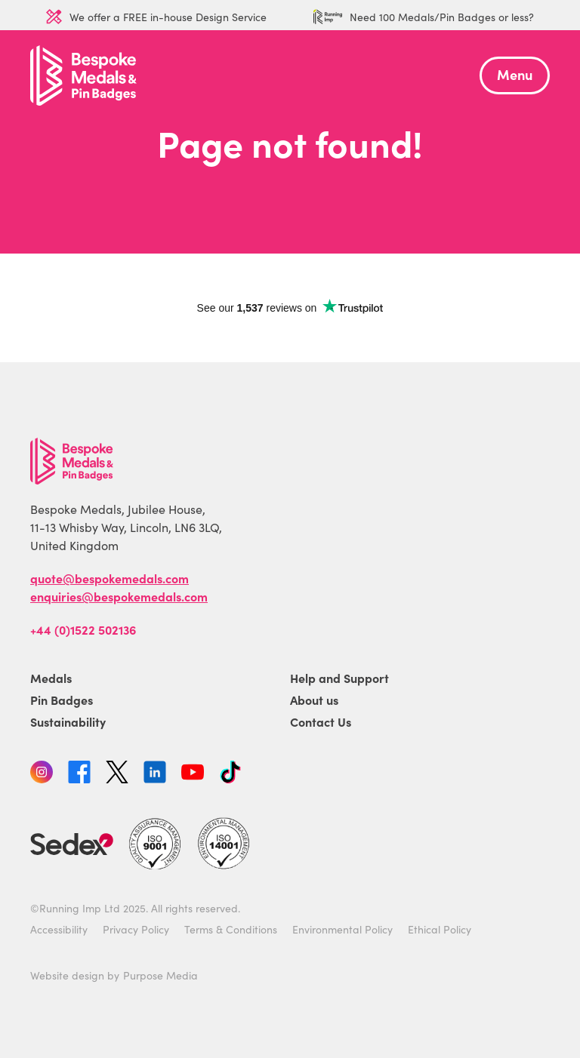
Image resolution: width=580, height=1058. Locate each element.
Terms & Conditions (230, 929)
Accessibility (59, 929)
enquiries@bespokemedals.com (119, 596)
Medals (51, 677)
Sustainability (68, 721)
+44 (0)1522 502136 (83, 629)
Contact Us (320, 721)
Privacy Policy (136, 929)
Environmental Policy (342, 929)
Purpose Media (160, 975)
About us (314, 699)
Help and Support (339, 677)
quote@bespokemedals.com (109, 578)
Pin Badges (61, 699)
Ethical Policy (439, 929)
